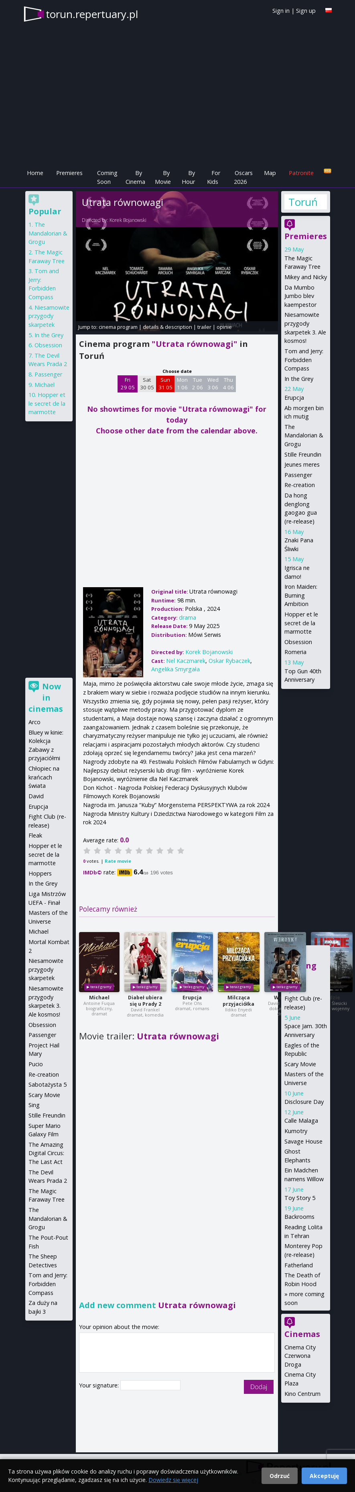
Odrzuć (280, 1476)
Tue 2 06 (197, 383)
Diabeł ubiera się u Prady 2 (145, 1000)
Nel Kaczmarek (185, 660)
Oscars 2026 (243, 177)
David (36, 796)
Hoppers (40, 873)
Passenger (298, 475)
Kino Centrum (302, 1393)
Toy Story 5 (299, 1198)
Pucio (35, 1064)
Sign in (281, 10)
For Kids (213, 177)
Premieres (69, 173)
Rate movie (118, 861)
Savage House (303, 1141)
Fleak (35, 835)
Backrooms (299, 1216)
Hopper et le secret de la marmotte (301, 622)
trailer (204, 326)
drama (187, 617)
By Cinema (135, 177)
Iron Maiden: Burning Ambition (300, 595)
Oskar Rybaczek (229, 660)
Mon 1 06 (182, 383)
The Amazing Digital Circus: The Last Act (46, 1153)
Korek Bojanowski (128, 220)
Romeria (295, 652)
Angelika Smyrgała (175, 669)
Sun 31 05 (165, 383)
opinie (224, 326)
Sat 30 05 (147, 383)
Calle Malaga (301, 1120)
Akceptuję (324, 1476)
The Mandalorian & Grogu (303, 435)
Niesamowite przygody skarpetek (48, 316)
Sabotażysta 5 (47, 1084)
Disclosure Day (304, 1101)
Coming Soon (107, 177)
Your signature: (99, 1385)
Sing (34, 1105)
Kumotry (295, 1131)
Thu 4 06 (228, 383)
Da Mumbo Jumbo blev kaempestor (300, 296)
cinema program (118, 326)
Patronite (301, 173)
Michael (99, 997)
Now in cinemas (45, 697)
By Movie (163, 177)
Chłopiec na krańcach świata (43, 777)
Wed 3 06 (213, 383)
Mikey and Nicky (305, 277)
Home (35, 173)
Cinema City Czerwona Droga (300, 1355)
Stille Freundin (302, 454)
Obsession (298, 642)
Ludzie (331, 997)
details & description (167, 326)
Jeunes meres (302, 464)
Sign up (306, 10)
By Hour (188, 177)
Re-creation (299, 485)
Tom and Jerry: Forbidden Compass (303, 359)
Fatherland (298, 1265)
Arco (34, 722)
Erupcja (192, 997)
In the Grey (298, 379)
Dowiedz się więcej (173, 1480)
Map (270, 173)
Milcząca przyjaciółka (238, 1000)
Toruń (303, 202)
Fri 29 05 (128, 383)
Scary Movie (300, 1064)
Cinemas (302, 1334)
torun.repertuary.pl (92, 14)
